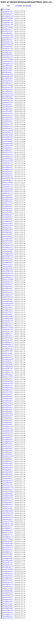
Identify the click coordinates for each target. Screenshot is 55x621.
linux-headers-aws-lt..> (8, 68)
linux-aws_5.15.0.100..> (8, 59)
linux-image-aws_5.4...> (8, 25)
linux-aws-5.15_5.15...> (8, 202)
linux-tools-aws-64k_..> (8, 139)
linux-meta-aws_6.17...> (8, 113)
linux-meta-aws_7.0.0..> (8, 329)
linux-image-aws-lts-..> (8, 66)
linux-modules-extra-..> (8, 33)
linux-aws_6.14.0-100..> (8, 98)
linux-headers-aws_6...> (8, 83)
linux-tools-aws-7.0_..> (8, 333)
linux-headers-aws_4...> (8, 14)
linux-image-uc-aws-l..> (8, 225)
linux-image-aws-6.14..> (8, 169)
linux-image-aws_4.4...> (8, 42)
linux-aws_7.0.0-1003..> (8, 539)
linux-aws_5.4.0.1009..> (8, 27)
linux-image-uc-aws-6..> (8, 213)
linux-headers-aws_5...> (8, 29)
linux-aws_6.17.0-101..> (8, 297)
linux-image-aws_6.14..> (8, 94)
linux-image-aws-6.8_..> (8, 219)
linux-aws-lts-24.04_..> (8, 234)
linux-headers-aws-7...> (8, 334)
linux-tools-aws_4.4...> (8, 40)
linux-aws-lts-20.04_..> (8, 111)
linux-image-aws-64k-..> (8, 143)
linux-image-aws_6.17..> (8, 126)
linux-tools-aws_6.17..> (8, 124)
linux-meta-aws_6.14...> (8, 87)
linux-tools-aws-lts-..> (8, 72)
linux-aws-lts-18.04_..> (8, 70)
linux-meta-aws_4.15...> (8, 11)
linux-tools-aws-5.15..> (8, 195)
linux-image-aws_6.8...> (8, 81)
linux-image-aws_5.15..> (8, 55)
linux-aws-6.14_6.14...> (8, 173)
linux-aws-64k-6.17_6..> (8, 132)
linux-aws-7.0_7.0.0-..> (8, 338)
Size (24, 5)
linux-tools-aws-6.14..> (8, 165)
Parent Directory (6, 9)
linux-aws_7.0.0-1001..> (8, 346)
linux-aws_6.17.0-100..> (8, 130)
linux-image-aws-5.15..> (8, 199)
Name (8, 5)
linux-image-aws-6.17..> (8, 119)
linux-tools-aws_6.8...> (8, 79)
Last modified (18, 5)
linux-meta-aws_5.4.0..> (8, 22)
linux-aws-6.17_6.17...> (8, 122)
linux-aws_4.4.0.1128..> (8, 44)
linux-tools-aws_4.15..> (8, 20)
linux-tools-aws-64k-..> (8, 141)
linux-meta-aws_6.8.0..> (8, 74)
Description (28, 5)
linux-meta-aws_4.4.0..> (8, 35)
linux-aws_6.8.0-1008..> (8, 85)
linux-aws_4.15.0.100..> (8, 18)
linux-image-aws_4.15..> (8, 16)
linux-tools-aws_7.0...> (8, 340)
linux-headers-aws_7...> (8, 344)
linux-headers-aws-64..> (8, 133)
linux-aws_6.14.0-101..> (8, 182)
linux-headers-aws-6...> (8, 120)
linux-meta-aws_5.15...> (8, 48)
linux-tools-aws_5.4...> (8, 31)
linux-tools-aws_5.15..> (8, 57)
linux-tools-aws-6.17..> (8, 117)
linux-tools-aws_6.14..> (8, 93)
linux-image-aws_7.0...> (8, 342)
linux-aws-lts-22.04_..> (8, 212)
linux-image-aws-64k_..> (8, 135)
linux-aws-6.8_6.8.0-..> (8, 223)
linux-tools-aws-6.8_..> (8, 215)
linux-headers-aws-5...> (8, 200)
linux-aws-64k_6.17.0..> (8, 137)
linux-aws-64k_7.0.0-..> (8, 368)
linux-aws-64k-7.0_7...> (8, 361)
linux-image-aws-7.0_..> (8, 336)
